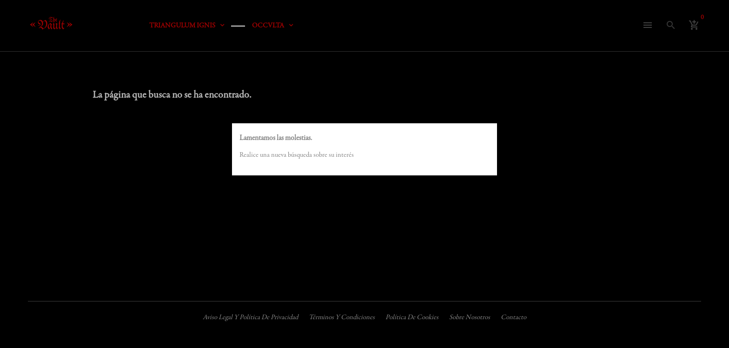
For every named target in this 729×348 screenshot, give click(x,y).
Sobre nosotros (469, 317)
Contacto (513, 317)
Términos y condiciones (342, 317)
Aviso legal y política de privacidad (250, 317)
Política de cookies (411, 317)
